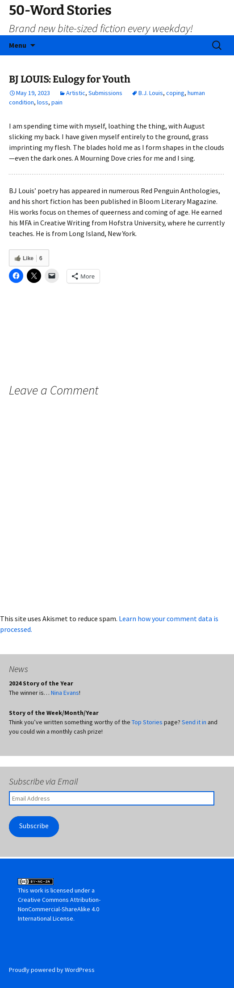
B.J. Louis (150, 93)
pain (57, 102)
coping (175, 93)
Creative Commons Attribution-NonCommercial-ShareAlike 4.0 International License (59, 909)
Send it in (194, 722)
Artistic (75, 93)
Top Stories (147, 722)
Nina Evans (65, 693)
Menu (17, 45)
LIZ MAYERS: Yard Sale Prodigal (69, 329)
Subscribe (34, 826)
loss (42, 102)
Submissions (105, 93)
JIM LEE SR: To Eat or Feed (174, 343)
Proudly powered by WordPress (52, 970)
